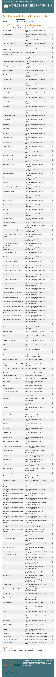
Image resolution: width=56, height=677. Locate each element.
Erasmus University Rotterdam (30, 663)
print (51, 14)
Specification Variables (14, 16)
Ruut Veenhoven (27, 665)
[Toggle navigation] (4, 11)
